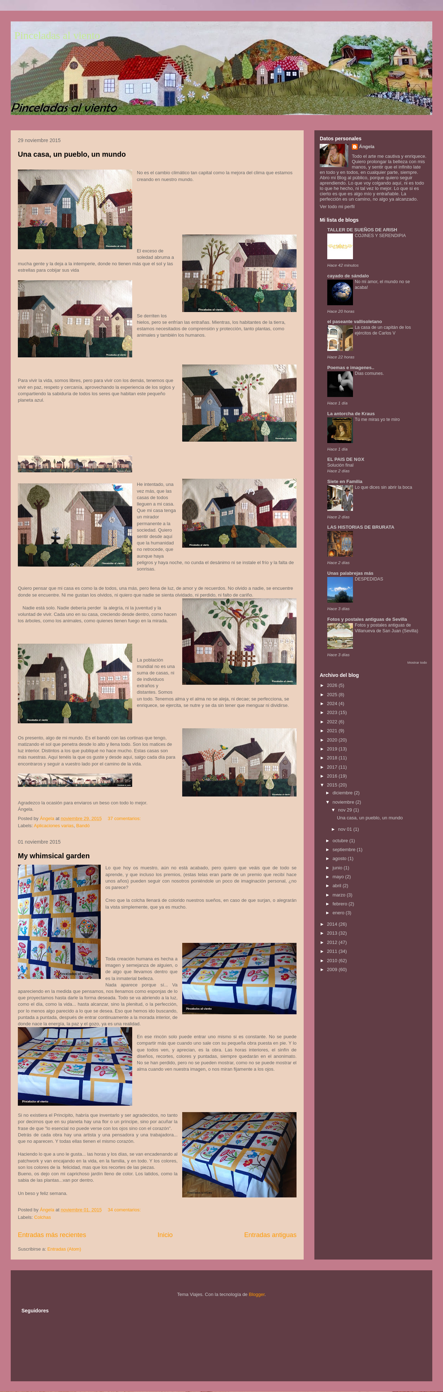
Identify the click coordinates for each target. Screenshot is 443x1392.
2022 (333, 721)
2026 (333, 685)
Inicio (165, 1234)
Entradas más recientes (52, 1234)
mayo (339, 876)
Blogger (256, 1294)
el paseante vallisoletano (354, 321)
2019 (333, 749)
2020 (333, 740)
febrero (341, 903)
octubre (341, 840)
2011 (333, 951)
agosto (340, 858)
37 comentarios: (125, 818)
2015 (333, 785)
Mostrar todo (417, 662)
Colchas (42, 1217)
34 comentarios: (125, 1209)
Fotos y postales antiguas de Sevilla (367, 619)
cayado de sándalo (348, 275)
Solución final (340, 465)
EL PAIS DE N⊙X (345, 459)
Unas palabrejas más (350, 573)
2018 (333, 757)
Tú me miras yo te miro (377, 419)
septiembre (345, 849)
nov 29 (345, 810)
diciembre (343, 792)
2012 (333, 942)
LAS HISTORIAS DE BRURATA (360, 527)
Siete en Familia (344, 481)
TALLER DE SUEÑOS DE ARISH (362, 229)
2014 (333, 924)
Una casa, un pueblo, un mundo (72, 154)
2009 (333, 969)
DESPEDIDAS (369, 579)
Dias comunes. (369, 373)
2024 (333, 703)
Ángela (366, 146)
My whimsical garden (54, 856)
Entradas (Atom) (64, 1249)
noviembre (344, 802)
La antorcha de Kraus (351, 413)
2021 (333, 730)
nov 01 (345, 829)
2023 (333, 712)
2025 (333, 694)
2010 (333, 960)
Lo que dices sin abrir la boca (383, 487)
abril (338, 885)
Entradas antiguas (270, 1234)
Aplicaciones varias (54, 825)
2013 (333, 933)
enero (339, 912)
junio (338, 867)
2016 (333, 776)
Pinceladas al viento (57, 35)
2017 (333, 767)
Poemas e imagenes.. (350, 367)
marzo (340, 895)
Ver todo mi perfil (337, 206)
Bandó (83, 825)
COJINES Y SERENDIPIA (380, 235)
